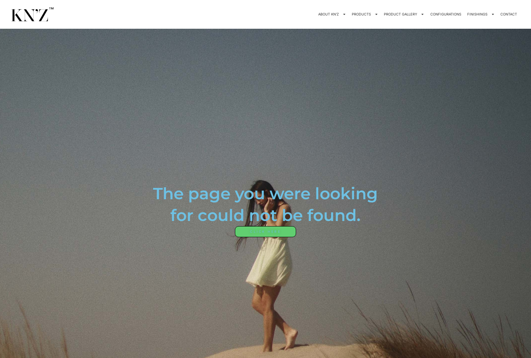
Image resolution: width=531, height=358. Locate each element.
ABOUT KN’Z (332, 14)
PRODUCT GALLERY (404, 14)
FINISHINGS (480, 14)
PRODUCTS (365, 14)
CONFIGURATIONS (445, 14)
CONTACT (508, 14)
